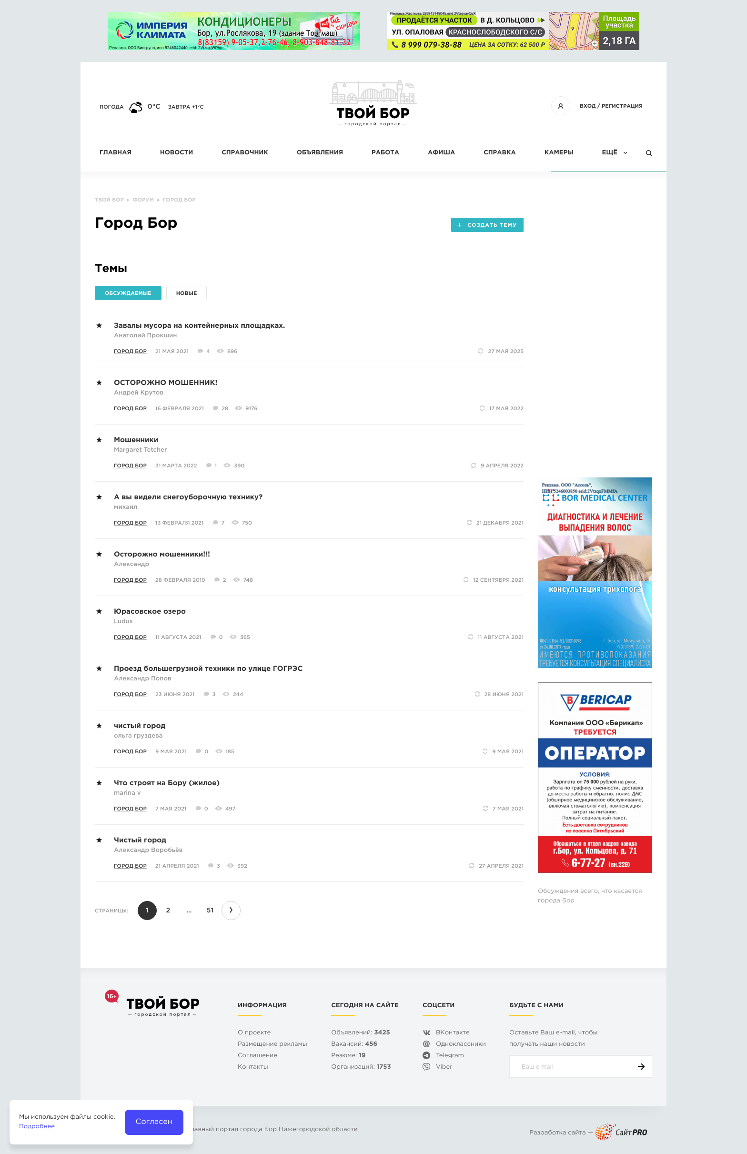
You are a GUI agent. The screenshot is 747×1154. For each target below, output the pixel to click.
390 (239, 466)
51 (210, 911)
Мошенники (136, 440)
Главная (115, 153)
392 (242, 866)
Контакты (253, 1067)
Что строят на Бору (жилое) (167, 783)
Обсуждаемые (128, 293)
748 (248, 580)
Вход (588, 106)
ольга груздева (138, 736)
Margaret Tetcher (140, 450)
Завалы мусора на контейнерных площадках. (199, 326)
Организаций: (361, 1067)
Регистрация (622, 106)
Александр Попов (143, 679)
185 (230, 751)
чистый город (139, 726)
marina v (127, 793)
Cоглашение (257, 1056)
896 (232, 351)
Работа (385, 153)
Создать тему (487, 225)
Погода (112, 107)
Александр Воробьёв (148, 850)
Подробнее (37, 1127)
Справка (499, 153)
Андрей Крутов (138, 393)
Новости (176, 153)
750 (247, 523)
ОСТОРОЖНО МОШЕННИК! (165, 383)
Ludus (123, 622)
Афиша (441, 153)
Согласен (154, 1121)
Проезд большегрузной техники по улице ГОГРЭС (208, 669)
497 (230, 809)
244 (238, 694)
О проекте (254, 1033)
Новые (186, 293)
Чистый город (140, 841)
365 (245, 637)
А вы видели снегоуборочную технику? (188, 498)
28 (225, 408)
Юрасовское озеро (150, 612)
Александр (131, 564)
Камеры (559, 153)
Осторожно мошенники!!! (162, 555)
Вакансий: (354, 1044)
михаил (125, 507)
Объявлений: (360, 1033)
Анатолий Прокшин (145, 336)
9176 (251, 408)
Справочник (245, 153)
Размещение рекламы (272, 1044)
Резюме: (348, 1056)
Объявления (320, 153)
